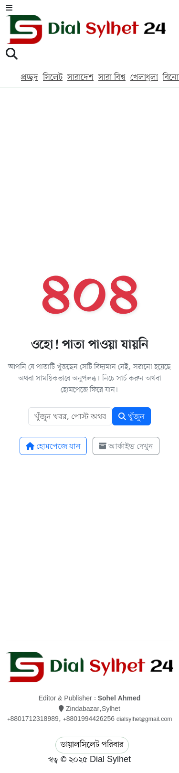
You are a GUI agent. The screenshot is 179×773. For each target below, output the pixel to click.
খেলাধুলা (144, 77)
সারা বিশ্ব (112, 77)
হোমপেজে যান (53, 446)
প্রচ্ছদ (29, 77)
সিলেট (53, 77)
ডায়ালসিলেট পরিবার (92, 745)
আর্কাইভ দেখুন (126, 446)
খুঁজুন (131, 416)
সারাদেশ (80, 77)
